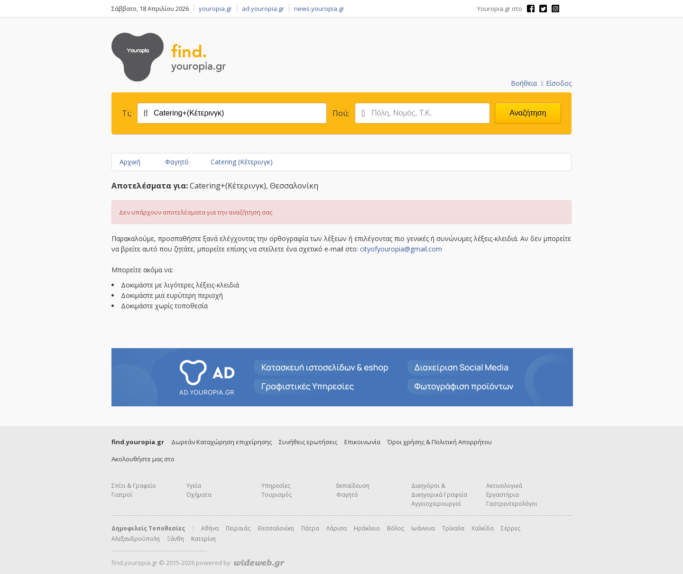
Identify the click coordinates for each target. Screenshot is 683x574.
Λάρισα (336, 528)
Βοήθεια (524, 83)
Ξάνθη (175, 539)
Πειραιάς (238, 528)
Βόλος (395, 528)
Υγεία (193, 486)
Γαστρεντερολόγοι (511, 504)
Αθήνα (210, 528)
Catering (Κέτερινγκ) (242, 161)
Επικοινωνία (362, 442)
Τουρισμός (276, 495)
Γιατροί (121, 495)
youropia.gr (215, 8)
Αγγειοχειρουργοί (436, 504)
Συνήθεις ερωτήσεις (308, 442)
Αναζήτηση (527, 113)
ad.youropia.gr (263, 8)
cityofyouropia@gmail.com (401, 248)
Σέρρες (510, 528)
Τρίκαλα (453, 528)
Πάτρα (310, 528)
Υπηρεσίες (275, 486)
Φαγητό (177, 161)
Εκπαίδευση (352, 486)
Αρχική (130, 161)
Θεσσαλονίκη (276, 528)
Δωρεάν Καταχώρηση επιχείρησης (221, 442)
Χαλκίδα (482, 528)
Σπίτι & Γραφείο (133, 486)
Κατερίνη (203, 539)
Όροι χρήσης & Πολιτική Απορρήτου (440, 442)
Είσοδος (556, 83)
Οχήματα (199, 495)
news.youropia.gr (319, 8)
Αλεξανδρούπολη (135, 539)
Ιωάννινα (423, 528)
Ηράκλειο (367, 528)
